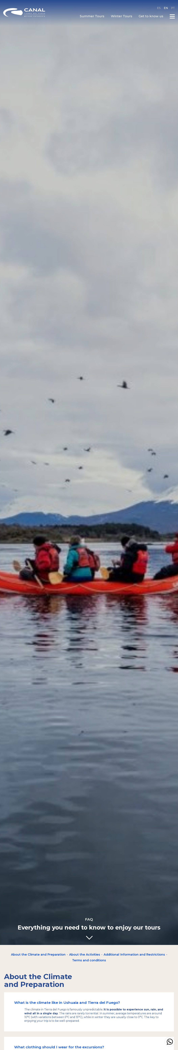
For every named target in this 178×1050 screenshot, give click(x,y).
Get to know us (150, 16)
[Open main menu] (171, 16)
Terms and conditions (89, 960)
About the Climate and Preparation (38, 954)
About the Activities (84, 954)
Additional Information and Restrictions (134, 954)
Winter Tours (120, 16)
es (158, 8)
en (165, 8)
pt (172, 8)
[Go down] (89, 938)
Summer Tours (91, 16)
